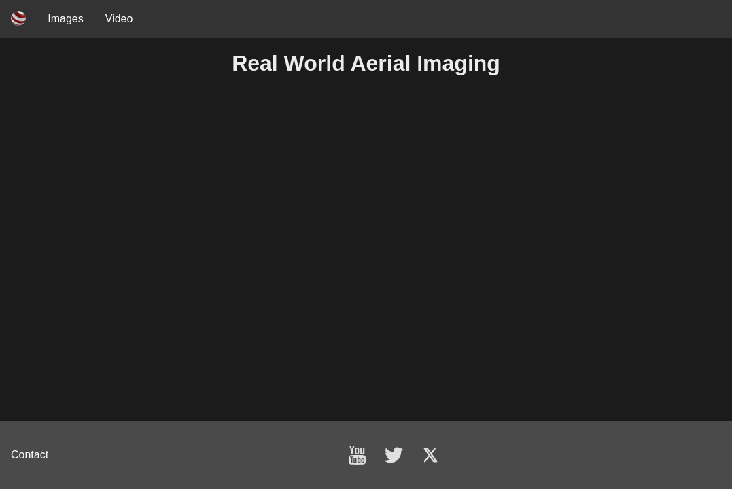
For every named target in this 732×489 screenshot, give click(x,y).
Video (119, 18)
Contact (29, 454)
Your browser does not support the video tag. (112, 141)
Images (65, 18)
